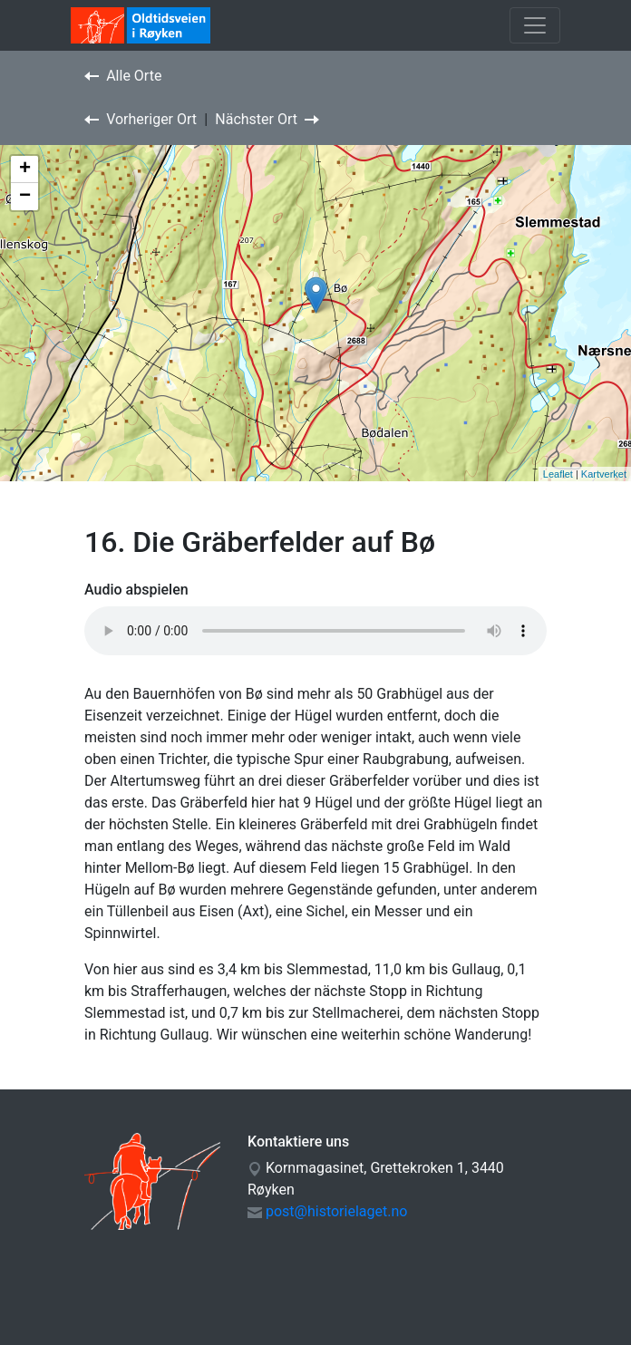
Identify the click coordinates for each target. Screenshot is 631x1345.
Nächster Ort (267, 119)
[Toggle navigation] (535, 25)
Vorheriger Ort (140, 119)
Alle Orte (122, 75)
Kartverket (603, 474)
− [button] (25, 196)
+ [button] (25, 169)
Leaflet (558, 474)
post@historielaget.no (336, 1211)
